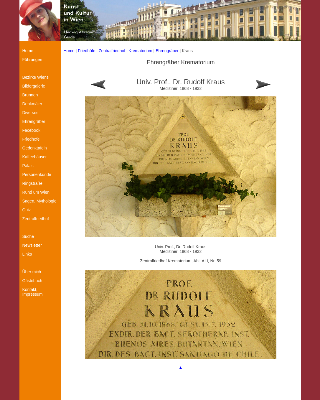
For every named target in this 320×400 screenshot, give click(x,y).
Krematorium (140, 50)
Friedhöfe (86, 50)
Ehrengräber (167, 50)
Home (69, 50)
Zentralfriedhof (112, 50)
